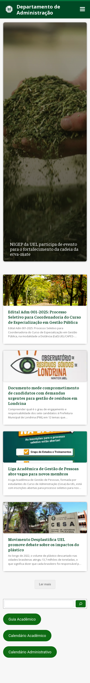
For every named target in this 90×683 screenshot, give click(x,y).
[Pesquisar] (80, 604)
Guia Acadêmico (22, 619)
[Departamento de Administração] (42, 9)
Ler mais (45, 584)
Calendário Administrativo (30, 652)
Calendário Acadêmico (27, 635)
